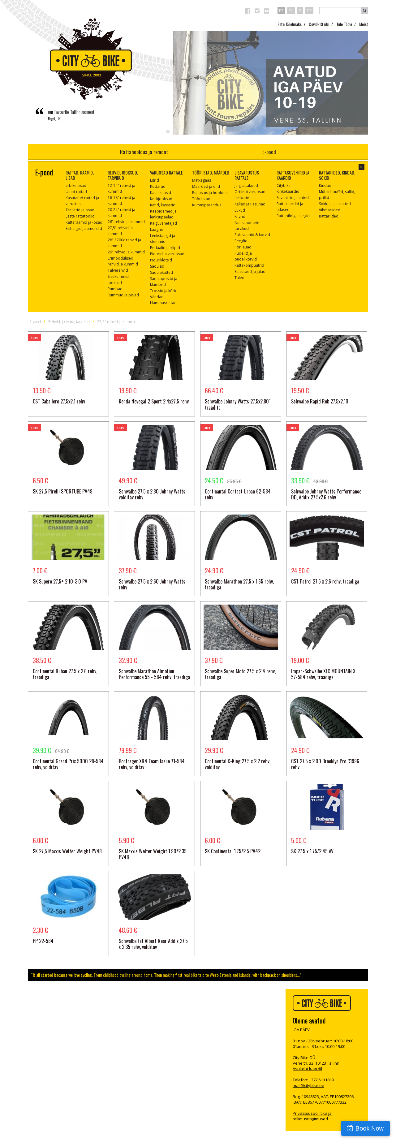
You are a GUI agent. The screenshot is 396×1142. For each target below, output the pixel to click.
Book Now (369, 1128)
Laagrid (156, 229)
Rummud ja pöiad (123, 295)
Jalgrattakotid (246, 185)
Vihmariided (329, 210)
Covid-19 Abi (319, 24)
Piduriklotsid (161, 260)
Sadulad (157, 266)
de (309, 10)
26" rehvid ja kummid (126, 221)
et (281, 10)
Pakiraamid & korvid (252, 234)
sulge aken (361, 167)
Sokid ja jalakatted (335, 203)
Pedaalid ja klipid (165, 247)
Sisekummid (118, 276)
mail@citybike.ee (308, 1085)
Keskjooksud (161, 198)
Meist (363, 24)
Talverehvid (118, 270)
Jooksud (115, 282)
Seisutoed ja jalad (250, 271)
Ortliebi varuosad (250, 191)
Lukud (240, 210)
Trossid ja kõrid (164, 290)
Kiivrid (240, 216)
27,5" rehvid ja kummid (116, 321)
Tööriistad (201, 198)
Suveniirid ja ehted (293, 197)
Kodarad (158, 186)
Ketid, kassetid (162, 205)
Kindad (325, 185)
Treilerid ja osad (80, 210)
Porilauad (243, 247)
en (291, 10)
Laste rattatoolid (80, 216)
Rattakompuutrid (249, 265)
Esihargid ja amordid (84, 228)
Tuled (239, 277)
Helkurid (242, 197)
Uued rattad (76, 191)
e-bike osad (76, 185)
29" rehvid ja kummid (126, 252)
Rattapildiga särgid (293, 215)
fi (300, 10)
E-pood (269, 152)
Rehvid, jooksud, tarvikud (69, 321)
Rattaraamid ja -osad (84, 222)
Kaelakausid (160, 192)
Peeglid (241, 240)
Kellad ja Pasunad (250, 204)
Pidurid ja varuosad (167, 253)
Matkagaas (201, 180)
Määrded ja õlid (206, 186)
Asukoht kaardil (307, 1068)
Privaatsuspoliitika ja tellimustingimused (312, 1116)
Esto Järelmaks (290, 24)
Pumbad (115, 288)
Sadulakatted (161, 272)
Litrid (154, 180)
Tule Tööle (344, 24)
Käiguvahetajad (163, 223)
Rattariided (328, 216)
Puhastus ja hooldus (209, 192)
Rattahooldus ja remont (144, 152)
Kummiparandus (206, 205)
